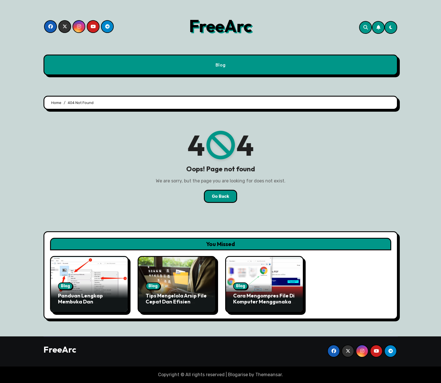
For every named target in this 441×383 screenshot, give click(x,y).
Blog (221, 65)
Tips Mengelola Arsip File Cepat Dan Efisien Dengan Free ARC (176, 301)
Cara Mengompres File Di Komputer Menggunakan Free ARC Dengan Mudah (264, 301)
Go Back (220, 196)
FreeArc (220, 26)
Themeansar (268, 374)
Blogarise (238, 374)
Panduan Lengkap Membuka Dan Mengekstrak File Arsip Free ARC (86, 304)
